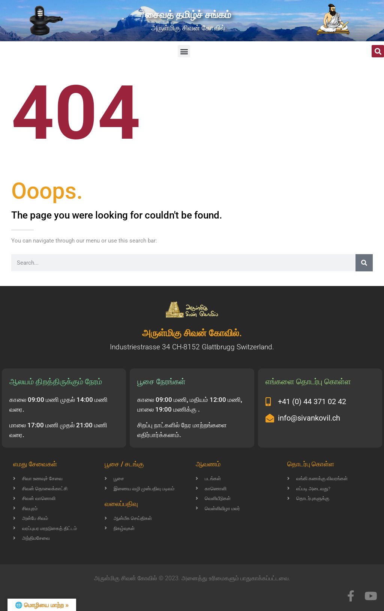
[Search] (364, 262)
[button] (184, 51)
